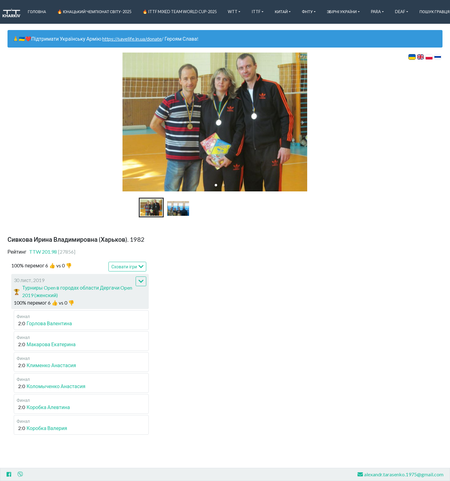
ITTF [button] (256, 11)
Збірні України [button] (342, 11)
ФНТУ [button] (307, 11)
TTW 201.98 (52, 252)
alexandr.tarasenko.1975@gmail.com (400, 474)
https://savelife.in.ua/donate (132, 39)
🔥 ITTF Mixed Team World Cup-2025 (179, 11)
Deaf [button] (400, 11)
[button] (216, 185)
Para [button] (376, 11)
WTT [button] (233, 11)
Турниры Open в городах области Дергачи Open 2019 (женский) (77, 291)
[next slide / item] (302, 122)
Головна (37, 11)
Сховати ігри (127, 267)
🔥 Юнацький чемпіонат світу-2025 (94, 11)
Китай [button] (281, 11)
